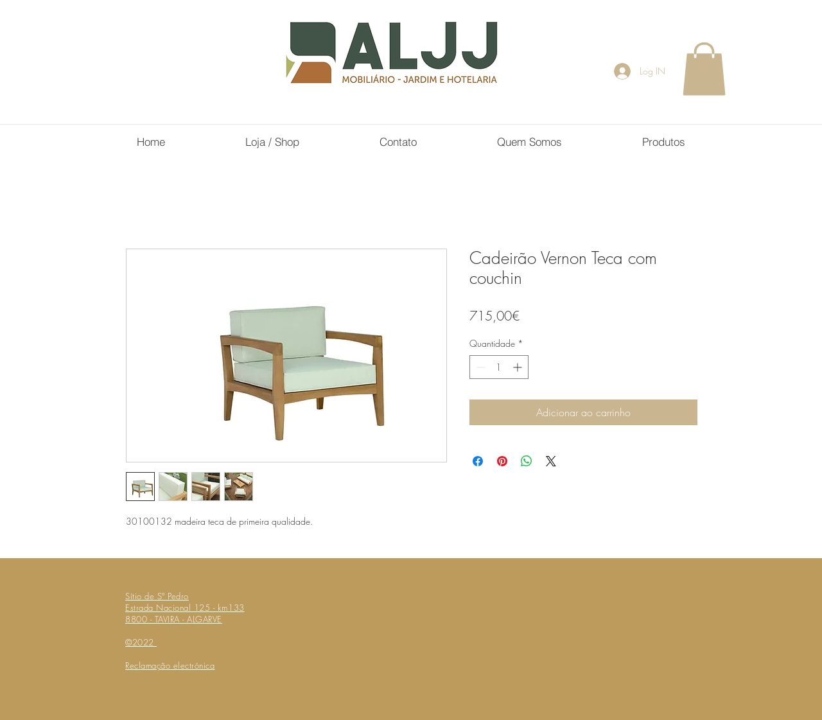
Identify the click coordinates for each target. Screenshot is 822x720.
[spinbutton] (499, 367)
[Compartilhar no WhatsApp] (526, 461)
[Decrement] (479, 367)
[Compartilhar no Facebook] (477, 461)
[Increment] (519, 367)
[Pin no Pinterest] (502, 461)
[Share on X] (551, 461)
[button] (704, 68)
